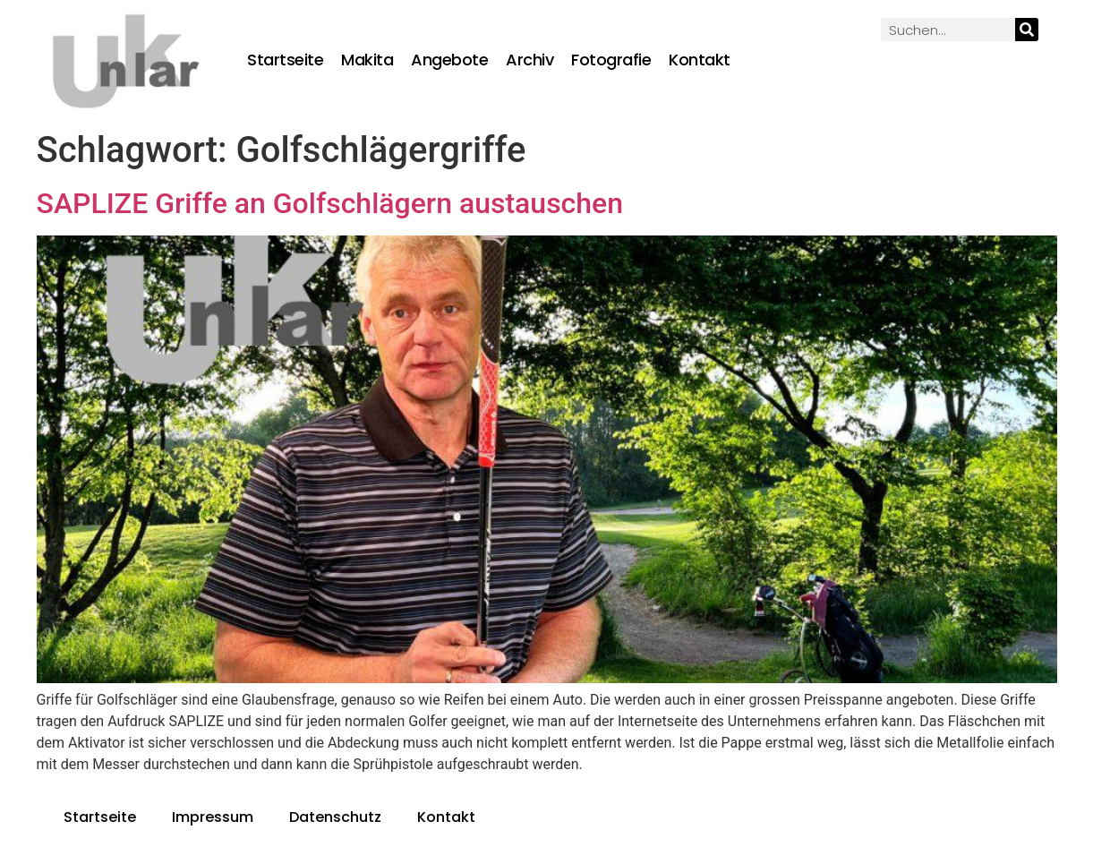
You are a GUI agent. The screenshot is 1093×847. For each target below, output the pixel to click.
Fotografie (611, 60)
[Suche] (1026, 29)
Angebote (449, 60)
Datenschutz (335, 817)
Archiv (529, 60)
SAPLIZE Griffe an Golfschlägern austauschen (330, 203)
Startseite (285, 60)
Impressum (212, 817)
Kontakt (699, 60)
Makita (367, 60)
